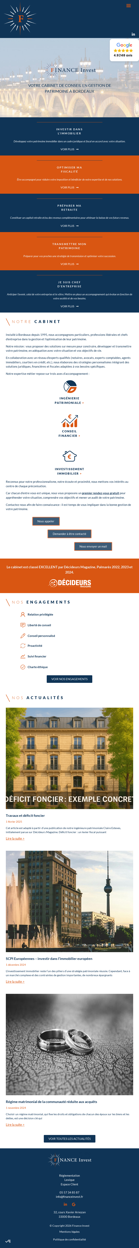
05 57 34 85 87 (69, 1192)
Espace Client (69, 1184)
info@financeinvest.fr (69, 1196)
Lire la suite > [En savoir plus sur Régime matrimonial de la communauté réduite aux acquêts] (15, 1125)
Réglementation (69, 1175)
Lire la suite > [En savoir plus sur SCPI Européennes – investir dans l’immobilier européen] (15, 981)
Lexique (69, 1179)
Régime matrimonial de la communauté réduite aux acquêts (51, 1101)
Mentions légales (69, 1231)
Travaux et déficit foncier (25, 815)
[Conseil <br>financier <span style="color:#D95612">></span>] (69, 421)
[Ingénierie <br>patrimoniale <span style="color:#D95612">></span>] (69, 388)
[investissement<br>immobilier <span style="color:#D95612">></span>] (69, 456)
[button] (128, 5)
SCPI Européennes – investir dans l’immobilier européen (49, 958)
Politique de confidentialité (69, 1239)
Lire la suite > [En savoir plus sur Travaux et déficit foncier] (15, 838)
